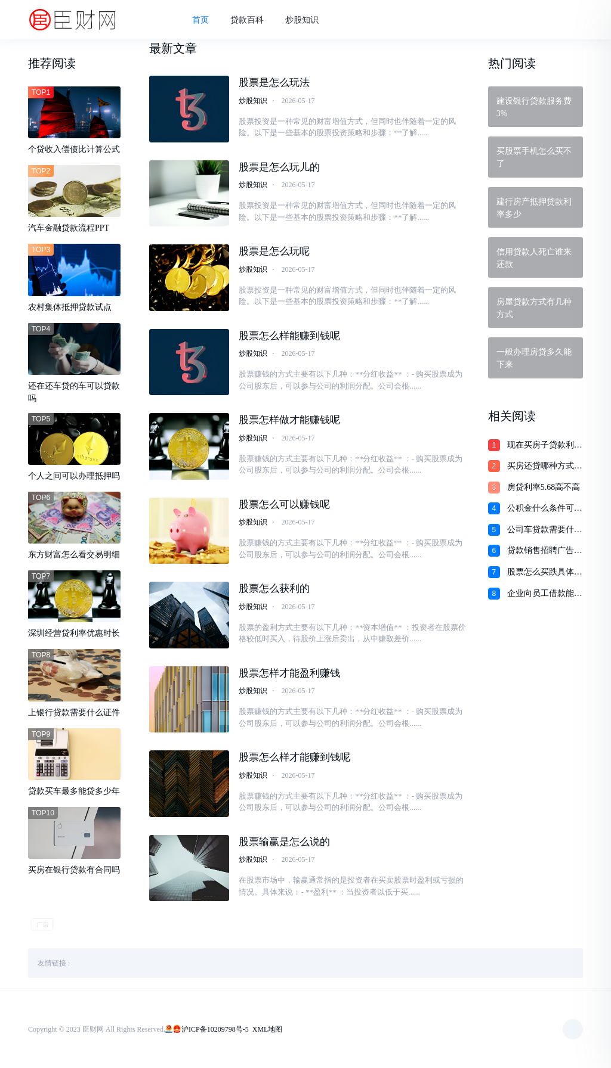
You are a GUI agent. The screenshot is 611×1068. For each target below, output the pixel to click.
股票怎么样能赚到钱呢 (289, 335)
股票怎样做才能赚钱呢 (289, 420)
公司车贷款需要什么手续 (544, 530)
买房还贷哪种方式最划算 (544, 466)
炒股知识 (302, 19)
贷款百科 (247, 19)
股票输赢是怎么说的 (284, 841)
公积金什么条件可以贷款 (544, 509)
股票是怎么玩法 (274, 82)
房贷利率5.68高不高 (544, 487)
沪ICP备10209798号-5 (215, 1029)
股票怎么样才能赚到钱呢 (294, 757)
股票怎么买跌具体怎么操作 (544, 572)
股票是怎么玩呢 (274, 251)
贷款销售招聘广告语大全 (544, 551)
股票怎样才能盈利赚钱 (289, 673)
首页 (200, 19)
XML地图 (267, 1029)
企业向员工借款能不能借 (544, 594)
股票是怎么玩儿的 (279, 167)
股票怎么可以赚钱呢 (284, 504)
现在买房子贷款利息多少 (544, 445)
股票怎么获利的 (274, 588)
